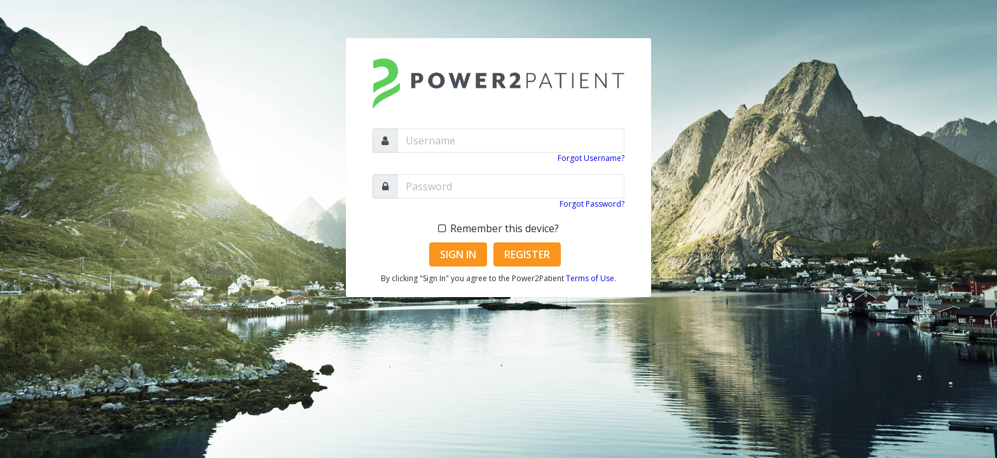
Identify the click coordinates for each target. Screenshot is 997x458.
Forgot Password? (592, 203)
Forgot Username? (591, 158)
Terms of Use (590, 278)
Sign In (458, 254)
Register (527, 254)
